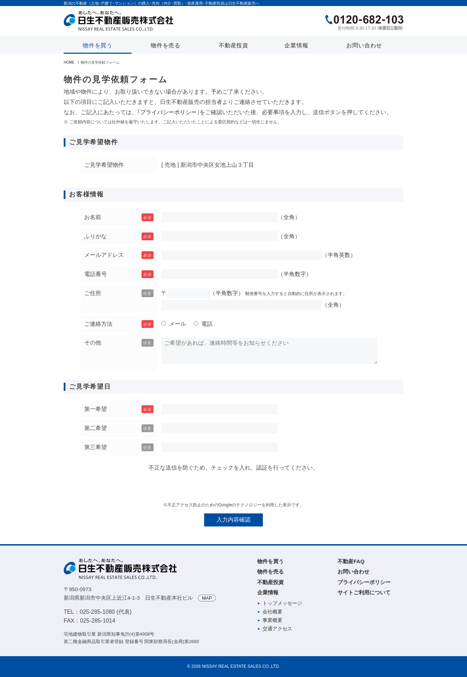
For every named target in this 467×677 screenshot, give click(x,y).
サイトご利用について (364, 592)
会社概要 (272, 611)
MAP (207, 598)
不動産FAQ (351, 561)
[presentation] (233, 487)
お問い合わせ (364, 45)
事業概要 (272, 620)
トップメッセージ (282, 603)
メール (177, 324)
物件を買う (98, 45)
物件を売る (165, 45)
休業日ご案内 (390, 28)
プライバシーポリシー (168, 112)
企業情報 (296, 45)
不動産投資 (233, 45)
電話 (206, 324)
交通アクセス (277, 628)
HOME (69, 62)
